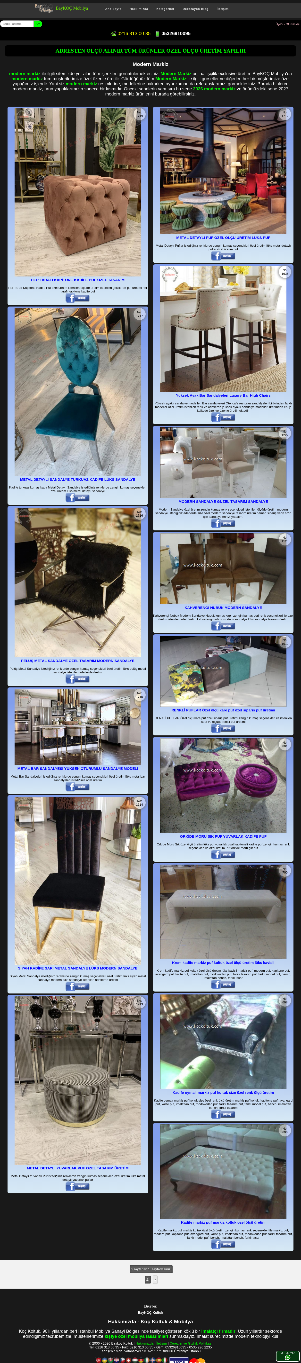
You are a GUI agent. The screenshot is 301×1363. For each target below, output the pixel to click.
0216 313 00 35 (130, 33)
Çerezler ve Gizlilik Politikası (191, 1343)
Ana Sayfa (113, 9)
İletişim (223, 9)
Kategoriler (165, 9)
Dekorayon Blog (196, 9)
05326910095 (172, 33)
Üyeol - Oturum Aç (288, 24)
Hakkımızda (139, 9)
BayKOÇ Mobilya (72, 8)
